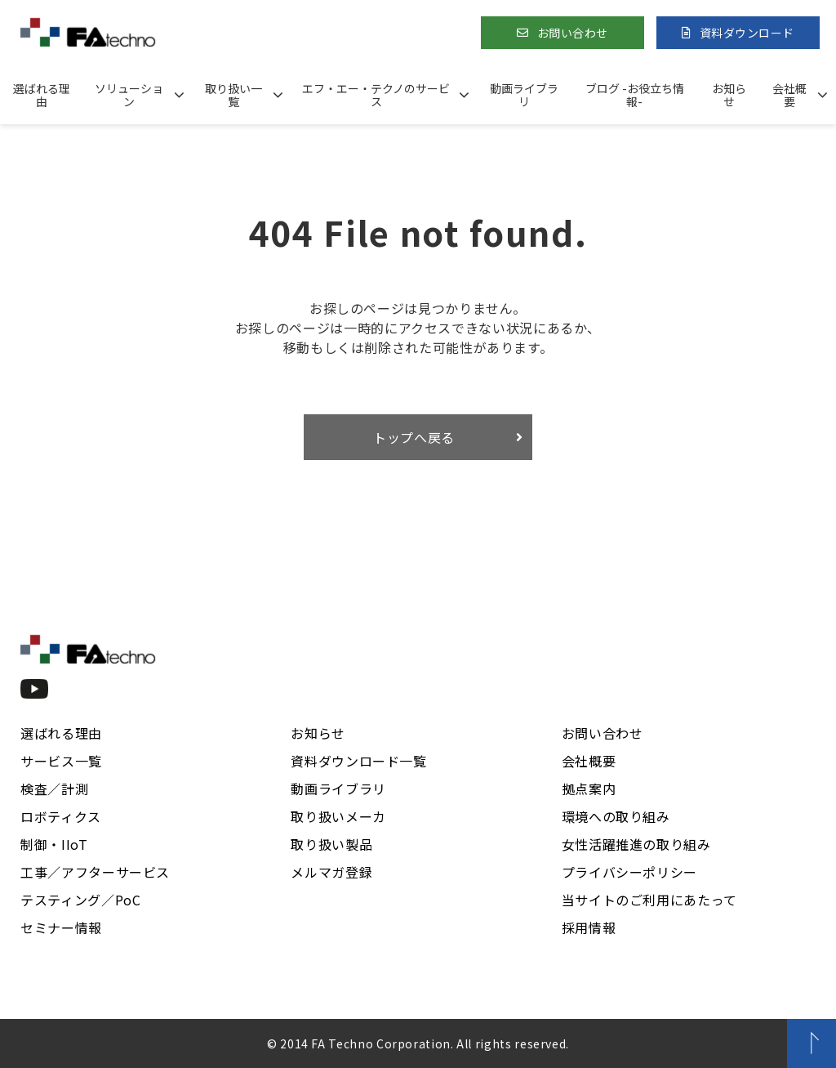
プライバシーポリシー (629, 872)
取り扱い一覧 (233, 94)
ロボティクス (60, 816)
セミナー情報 (61, 927)
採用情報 (589, 927)
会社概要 (789, 94)
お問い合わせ (572, 33)
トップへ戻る (414, 437)
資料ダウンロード (747, 33)
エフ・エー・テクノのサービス (376, 94)
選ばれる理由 (41, 94)
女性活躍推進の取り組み (636, 844)
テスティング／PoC (80, 899)
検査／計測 (54, 788)
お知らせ (729, 94)
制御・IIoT (53, 844)
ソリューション (129, 94)
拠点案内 (589, 788)
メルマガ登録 (331, 872)
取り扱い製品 (331, 844)
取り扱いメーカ (338, 816)
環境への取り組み (616, 816)
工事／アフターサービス (95, 872)
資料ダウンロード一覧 (358, 761)
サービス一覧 (61, 761)
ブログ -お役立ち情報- (634, 94)
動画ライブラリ (524, 94)
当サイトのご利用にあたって (649, 899)
